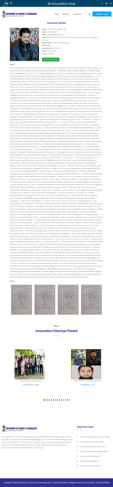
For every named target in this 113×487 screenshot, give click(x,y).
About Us (66, 14)
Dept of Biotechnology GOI (89, 461)
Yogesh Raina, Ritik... (31, 384)
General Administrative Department (92, 447)
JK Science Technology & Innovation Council (95, 437)
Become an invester (50, 59)
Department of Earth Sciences (90, 466)
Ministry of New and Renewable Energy (94, 451)
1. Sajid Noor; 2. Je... (88, 384)
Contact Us (77, 14)
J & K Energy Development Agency (92, 442)
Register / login (102, 14)
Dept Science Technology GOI (90, 456)
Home (57, 14)
